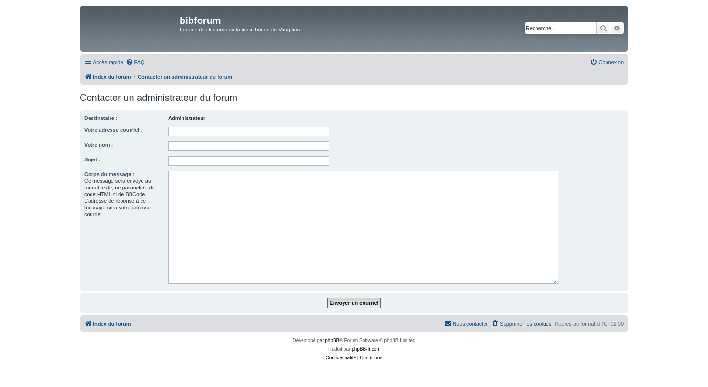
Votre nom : (98, 145)
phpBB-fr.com (366, 349)
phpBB (332, 340)
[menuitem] (135, 62)
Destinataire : (101, 118)
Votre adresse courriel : (113, 130)
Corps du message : (109, 174)
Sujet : (92, 159)
